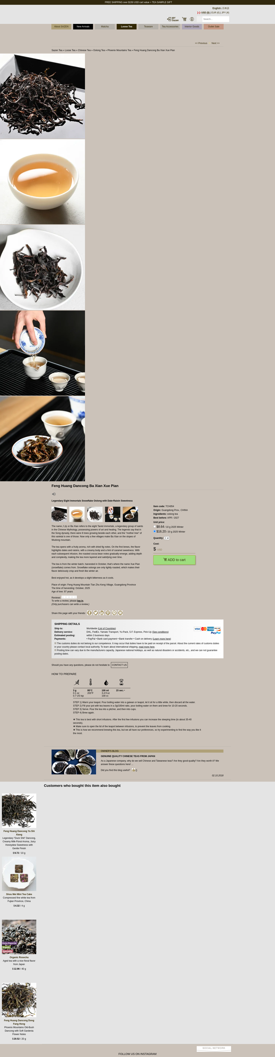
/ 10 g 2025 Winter (169, 526)
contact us (119, 665)
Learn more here (161, 638)
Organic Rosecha (19, 957)
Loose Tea (126, 26)
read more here (146, 647)
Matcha (104, 26)
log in (80, 600)
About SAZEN (61, 26)
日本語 (225, 8)
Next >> (216, 43)
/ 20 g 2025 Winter (170, 531)
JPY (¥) (225, 12)
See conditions (160, 632)
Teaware (148, 26)
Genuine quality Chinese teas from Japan (128, 756)
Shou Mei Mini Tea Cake (19, 894)
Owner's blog (110, 751)
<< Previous (201, 43)
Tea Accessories (170, 26)
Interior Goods (192, 26)
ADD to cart (174, 560)
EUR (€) (215, 12)
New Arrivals (83, 26)
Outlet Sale (213, 26)
